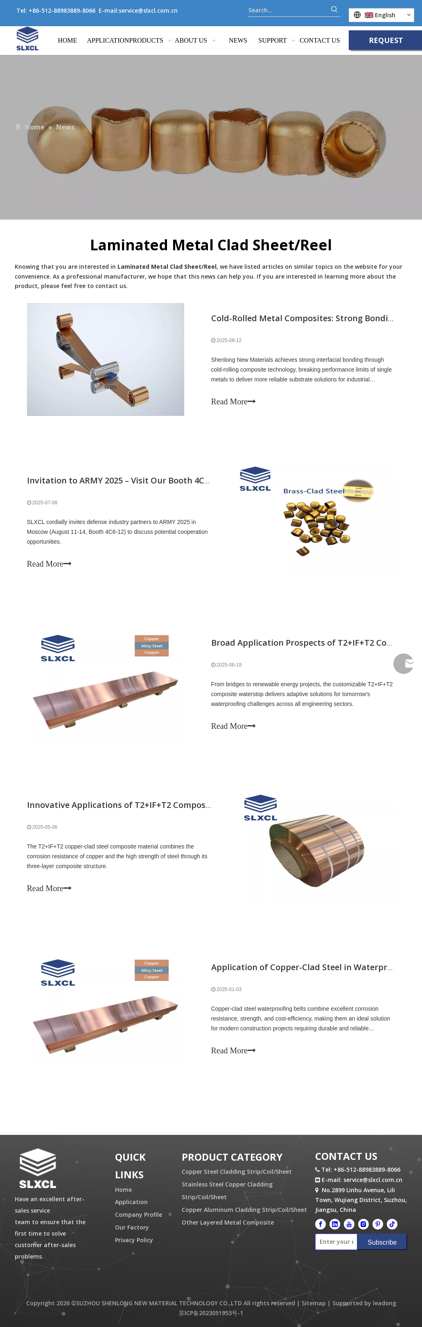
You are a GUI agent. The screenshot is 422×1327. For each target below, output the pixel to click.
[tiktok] (392, 1224)
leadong (384, 1303)
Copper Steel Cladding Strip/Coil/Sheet (237, 1171)
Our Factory (132, 1227)
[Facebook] (320, 1224)
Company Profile (138, 1214)
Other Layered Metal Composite (228, 1222)
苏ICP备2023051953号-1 (211, 1313)
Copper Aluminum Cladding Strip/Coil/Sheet (244, 1210)
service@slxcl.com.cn (148, 10)
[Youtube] (349, 1224)
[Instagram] (363, 1224)
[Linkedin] (334, 1224)
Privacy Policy (134, 1240)
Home (123, 1189)
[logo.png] (37, 1168)
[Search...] (288, 10)
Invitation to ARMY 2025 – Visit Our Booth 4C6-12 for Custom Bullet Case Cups (182, 480)
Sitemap (314, 1303)
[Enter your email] (334, 1242)
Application (131, 1202)
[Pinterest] (377, 1224)
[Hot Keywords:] (334, 10)
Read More (233, 401)
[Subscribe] (382, 1242)
